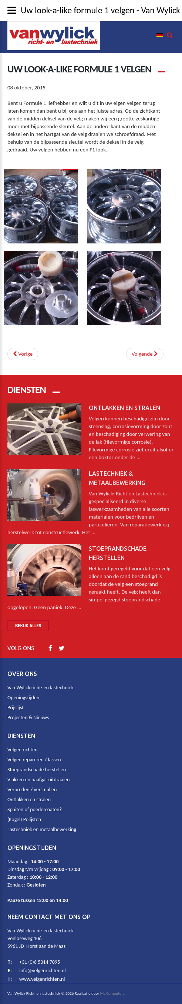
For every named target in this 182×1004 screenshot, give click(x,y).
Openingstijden (23, 697)
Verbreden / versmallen (32, 789)
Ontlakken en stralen (124, 404)
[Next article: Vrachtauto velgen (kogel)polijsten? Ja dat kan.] (145, 354)
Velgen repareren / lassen (34, 760)
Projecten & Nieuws (28, 717)
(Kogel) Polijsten (24, 819)
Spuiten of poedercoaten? (34, 809)
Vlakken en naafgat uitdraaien (38, 779)
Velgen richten (22, 750)
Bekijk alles (28, 625)
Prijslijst (15, 707)
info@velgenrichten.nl (42, 970)
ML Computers (112, 993)
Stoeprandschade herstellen (36, 769)
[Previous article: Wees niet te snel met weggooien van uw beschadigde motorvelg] (22, 354)
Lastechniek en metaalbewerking (41, 829)
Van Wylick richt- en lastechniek (40, 687)
